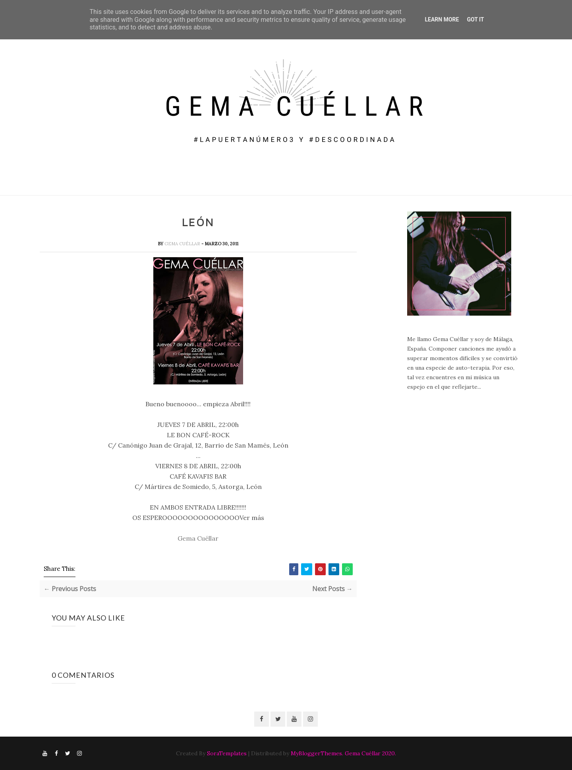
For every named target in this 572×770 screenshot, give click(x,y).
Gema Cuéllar (182, 243)
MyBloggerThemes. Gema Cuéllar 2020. (343, 753)
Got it (475, 19)
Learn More (442, 19)
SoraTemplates (227, 753)
